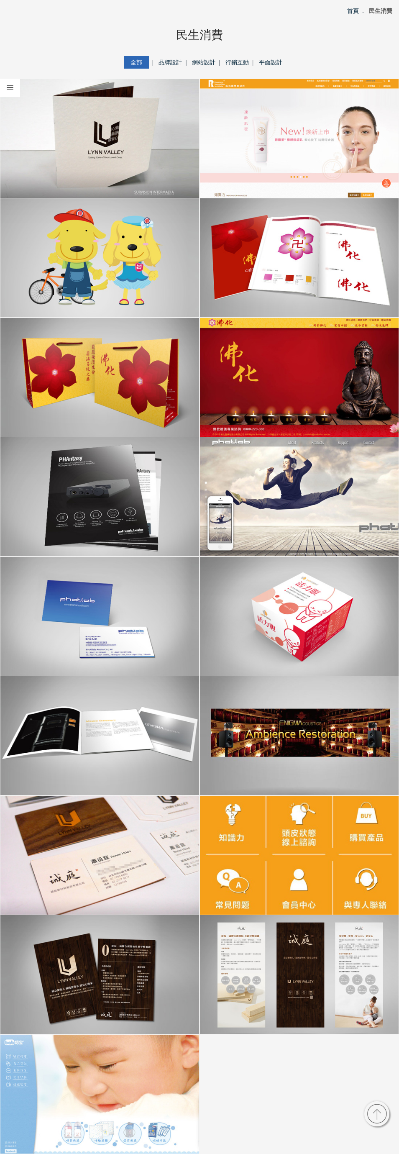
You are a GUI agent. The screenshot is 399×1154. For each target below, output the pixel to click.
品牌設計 (170, 62)
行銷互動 (237, 62)
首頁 (353, 11)
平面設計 (270, 62)
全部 (136, 62)
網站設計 (203, 62)
